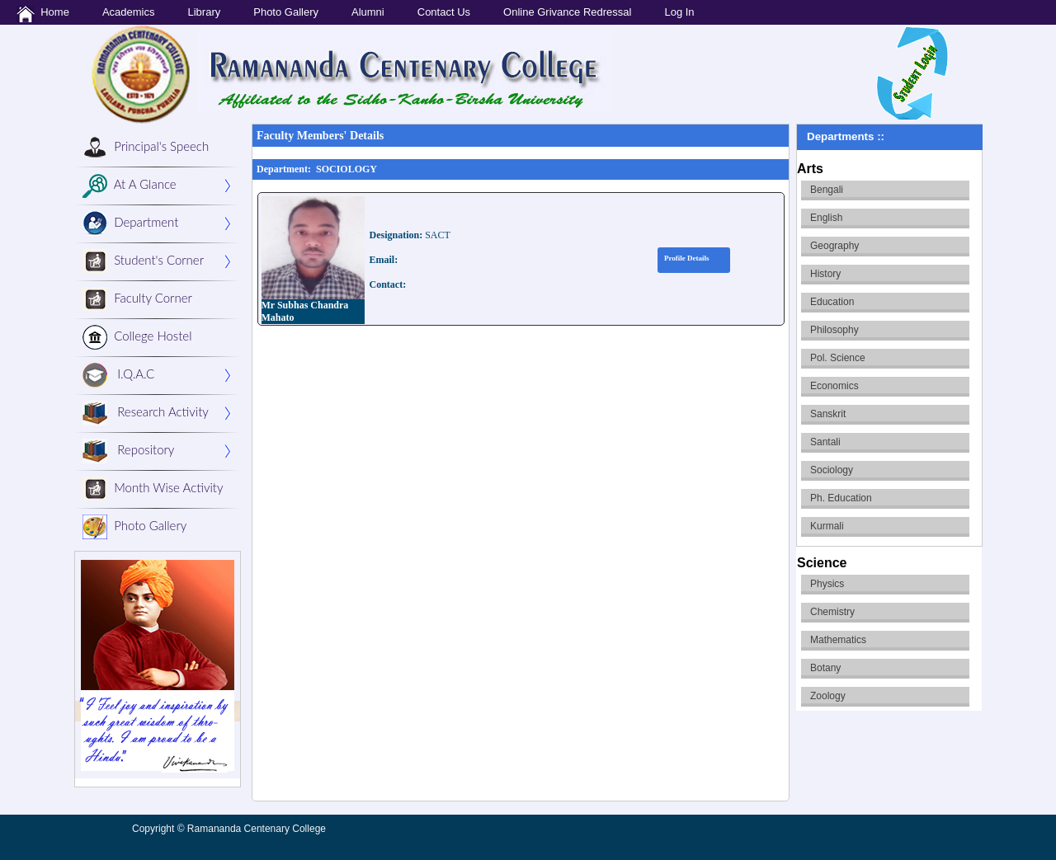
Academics (128, 12)
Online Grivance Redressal (567, 12)
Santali (825, 442)
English (826, 217)
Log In (679, 12)
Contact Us (443, 12)
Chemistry (832, 612)
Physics (827, 584)
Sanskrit (828, 414)
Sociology (831, 470)
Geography (834, 245)
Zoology (828, 696)
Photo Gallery (285, 12)
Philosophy (834, 330)
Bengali (826, 189)
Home (42, 14)
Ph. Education (841, 498)
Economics (834, 386)
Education (832, 302)
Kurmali (827, 526)
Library (203, 12)
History (825, 274)
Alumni (367, 12)
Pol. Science (837, 358)
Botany (825, 668)
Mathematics (838, 640)
